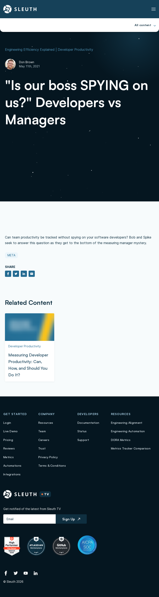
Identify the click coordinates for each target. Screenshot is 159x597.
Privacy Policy (48, 457)
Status (82, 431)
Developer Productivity (75, 49)
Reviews (9, 448)
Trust (42, 448)
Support (83, 440)
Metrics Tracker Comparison (131, 448)
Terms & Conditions (52, 465)
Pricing (8, 440)
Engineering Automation (128, 431)
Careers (43, 440)
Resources (45, 422)
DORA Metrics (120, 440)
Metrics (8, 457)
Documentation (88, 422)
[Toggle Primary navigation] (153, 9)
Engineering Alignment (126, 422)
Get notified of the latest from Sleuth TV (32, 509)
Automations (12, 465)
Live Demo (10, 431)
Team (42, 431)
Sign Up (71, 519)
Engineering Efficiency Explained (30, 49)
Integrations (11, 474)
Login (7, 422)
